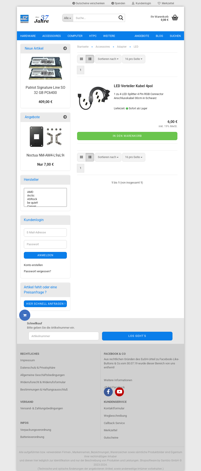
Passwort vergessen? (37, 271)
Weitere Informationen (118, 380)
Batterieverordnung (32, 437)
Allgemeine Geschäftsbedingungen (42, 375)
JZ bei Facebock (114, 387)
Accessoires (51, 36)
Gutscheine (111, 437)
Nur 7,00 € (45, 164)
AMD (45, 192)
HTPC (92, 36)
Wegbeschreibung (115, 415)
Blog (159, 36)
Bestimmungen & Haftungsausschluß (44, 389)
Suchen (175, 36)
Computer (75, 36)
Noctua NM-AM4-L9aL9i (45, 155)
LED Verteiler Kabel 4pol (133, 86)
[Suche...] (67, 18)
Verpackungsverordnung (35, 429)
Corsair (45, 206)
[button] (81, 59)
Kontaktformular (114, 408)
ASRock (45, 199)
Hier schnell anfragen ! (46, 303)
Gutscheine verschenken (88, 3)
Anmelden (45, 255)
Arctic (45, 195)
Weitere (109, 36)
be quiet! (45, 203)
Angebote (142, 36)
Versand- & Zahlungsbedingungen (41, 408)
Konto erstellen (33, 265)
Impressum (27, 360)
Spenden (118, 3)
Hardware (28, 36)
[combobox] (108, 59)
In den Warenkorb (127, 135)
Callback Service (114, 423)
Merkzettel (166, 3)
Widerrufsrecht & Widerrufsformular (43, 382)
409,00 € (45, 102)
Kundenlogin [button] (141, 3)
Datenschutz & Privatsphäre (37, 367)
